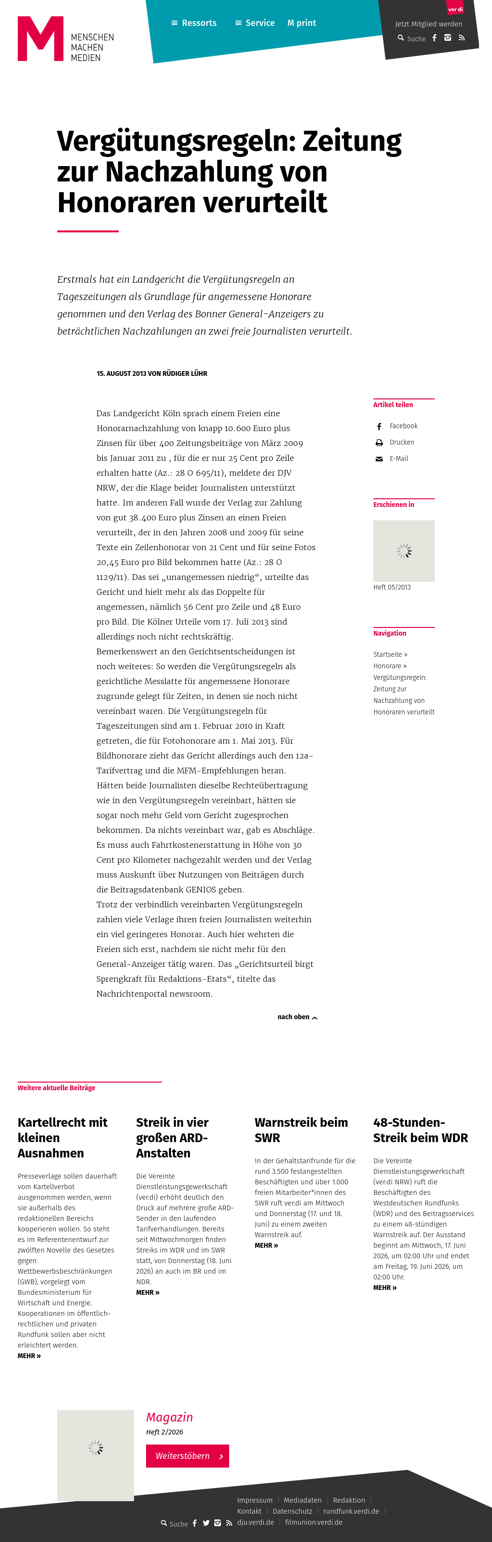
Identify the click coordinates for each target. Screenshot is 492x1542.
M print (301, 23)
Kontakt (249, 1511)
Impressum (255, 1500)
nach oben (293, 1017)
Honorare (387, 666)
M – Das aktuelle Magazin (192, 1410)
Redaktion (349, 1500)
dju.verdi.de (255, 1522)
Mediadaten (303, 1500)
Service (260, 23)
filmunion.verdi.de (314, 1522)
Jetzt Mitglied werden (429, 24)
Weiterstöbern (183, 1456)
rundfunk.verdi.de (351, 1511)
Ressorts (199, 23)
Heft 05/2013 (404, 555)
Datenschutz (292, 1511)
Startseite (387, 655)
